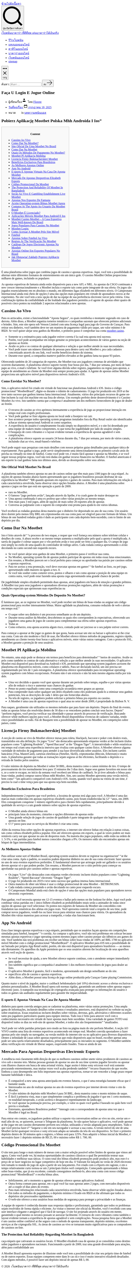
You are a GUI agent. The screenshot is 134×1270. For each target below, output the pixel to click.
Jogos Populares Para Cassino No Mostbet (35, 225)
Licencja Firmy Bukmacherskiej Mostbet (34, 158)
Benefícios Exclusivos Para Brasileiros (33, 162)
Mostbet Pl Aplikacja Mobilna (28, 155)
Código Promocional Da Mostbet (30, 184)
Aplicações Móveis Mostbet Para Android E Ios (38, 215)
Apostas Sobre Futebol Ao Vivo (29, 238)
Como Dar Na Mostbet (24, 149)
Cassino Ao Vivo (21, 140)
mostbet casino (115, 330)
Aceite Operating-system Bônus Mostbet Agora (38, 203)
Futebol (15, 234)
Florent (37, 101)
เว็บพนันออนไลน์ (18, 57)
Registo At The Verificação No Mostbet (33, 241)
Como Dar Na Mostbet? (24, 143)
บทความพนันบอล (35, 112)
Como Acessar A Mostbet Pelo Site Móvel (35, 231)
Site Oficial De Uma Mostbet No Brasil (33, 146)
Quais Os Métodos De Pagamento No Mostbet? (38, 152)
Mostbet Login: (20, 228)
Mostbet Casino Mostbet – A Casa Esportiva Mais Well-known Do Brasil (36, 221)
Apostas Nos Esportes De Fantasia (30, 200)
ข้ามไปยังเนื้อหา (11, 3)
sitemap (12, 61)
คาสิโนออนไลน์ (18, 48)
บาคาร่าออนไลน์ (18, 53)
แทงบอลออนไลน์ (18, 44)
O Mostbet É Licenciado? (25, 212)
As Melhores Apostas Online (27, 165)
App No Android (21, 168)
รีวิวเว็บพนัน (15, 40)
